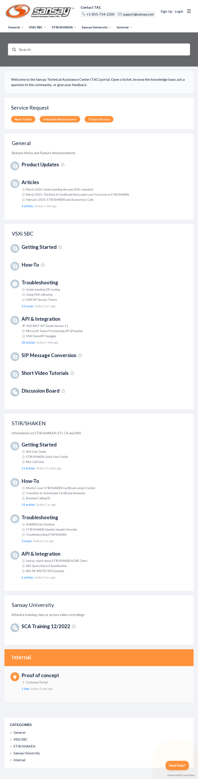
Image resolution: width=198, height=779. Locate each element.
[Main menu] (189, 11)
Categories (21, 724)
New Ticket (23, 119)
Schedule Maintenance (60, 119)
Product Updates (40, 164)
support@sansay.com (138, 14)
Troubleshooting (40, 282)
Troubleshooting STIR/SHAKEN (46, 534)
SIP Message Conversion (49, 355)
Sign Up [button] (166, 11)
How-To (30, 265)
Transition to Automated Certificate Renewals (55, 493)
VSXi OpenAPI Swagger (41, 336)
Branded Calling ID (38, 498)
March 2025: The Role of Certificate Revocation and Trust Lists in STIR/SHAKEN (77, 194)
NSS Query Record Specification (46, 566)
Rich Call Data (35, 462)
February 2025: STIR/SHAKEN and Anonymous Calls (60, 199)
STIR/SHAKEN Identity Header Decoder (51, 529)
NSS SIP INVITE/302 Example (45, 571)
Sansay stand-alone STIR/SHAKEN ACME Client (56, 561)
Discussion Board (40, 391)
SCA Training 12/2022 (46, 626)
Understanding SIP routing (43, 289)
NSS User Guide (36, 451)
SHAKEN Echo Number (40, 524)
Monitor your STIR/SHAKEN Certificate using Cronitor (60, 488)
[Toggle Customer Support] (177, 765)
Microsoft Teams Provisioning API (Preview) (54, 331)
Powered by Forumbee (181, 775)
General (14, 27)
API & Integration (41, 319)
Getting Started (39, 247)
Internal (123, 27)
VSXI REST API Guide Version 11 (47, 326)
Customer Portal (37, 682)
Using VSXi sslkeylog (39, 294)
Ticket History (99, 119)
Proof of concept (40, 675)
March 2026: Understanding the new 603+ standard (59, 189)
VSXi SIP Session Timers (41, 299)
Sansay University (95, 27)
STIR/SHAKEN (62, 27)
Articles (30, 182)
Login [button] (179, 11)
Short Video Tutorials (45, 373)
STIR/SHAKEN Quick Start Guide (47, 456)
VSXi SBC (36, 27)
